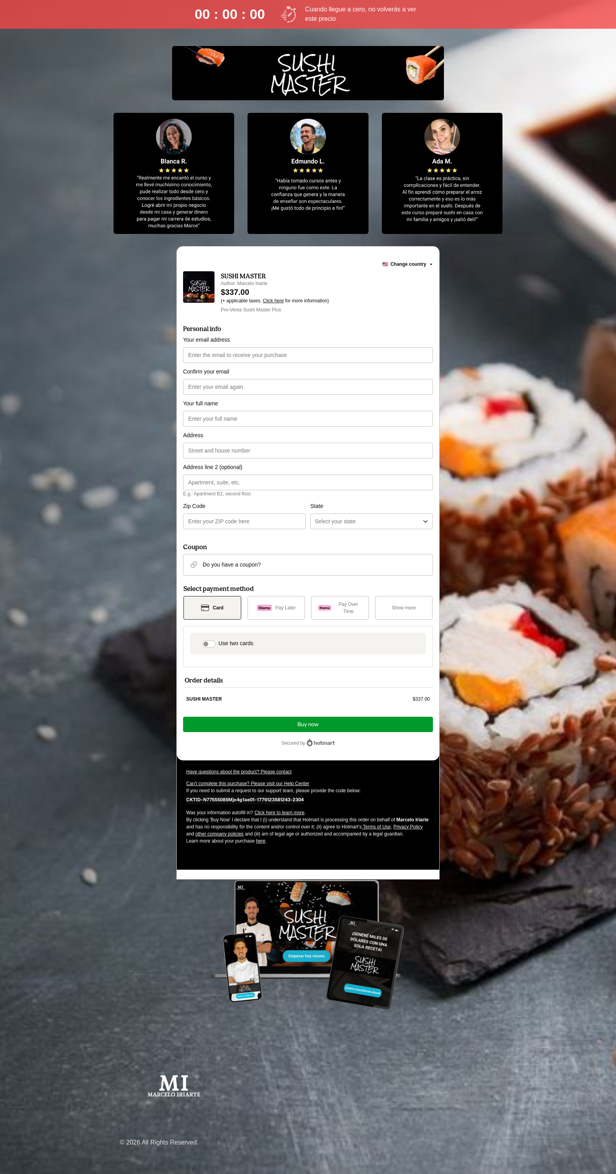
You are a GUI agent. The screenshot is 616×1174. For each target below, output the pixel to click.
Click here (273, 301)
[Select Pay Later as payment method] (276, 607)
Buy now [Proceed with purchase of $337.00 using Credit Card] (308, 724)
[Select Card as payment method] (212, 607)
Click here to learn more (279, 812)
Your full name (200, 403)
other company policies (219, 834)
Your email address (206, 340)
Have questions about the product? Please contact (239, 772)
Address (193, 435)
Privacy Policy (408, 827)
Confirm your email (206, 371)
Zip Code (194, 506)
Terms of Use (376, 827)
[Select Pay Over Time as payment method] (340, 607)
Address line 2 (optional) (212, 467)
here (260, 841)
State (316, 506)
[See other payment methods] (404, 607)
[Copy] (245, 799)
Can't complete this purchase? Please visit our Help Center (247, 783)
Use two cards (235, 643)
